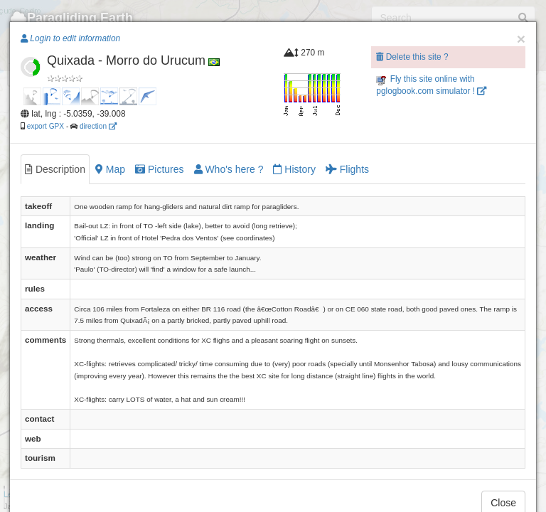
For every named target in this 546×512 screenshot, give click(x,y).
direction (98, 126)
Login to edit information (70, 38)
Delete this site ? (412, 57)
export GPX (45, 126)
